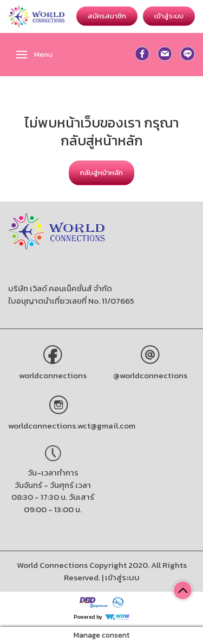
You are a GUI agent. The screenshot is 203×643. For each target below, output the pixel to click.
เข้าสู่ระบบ (169, 16)
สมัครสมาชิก (107, 16)
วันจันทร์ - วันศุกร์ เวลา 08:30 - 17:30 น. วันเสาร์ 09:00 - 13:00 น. (52, 497)
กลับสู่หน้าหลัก (101, 173)
